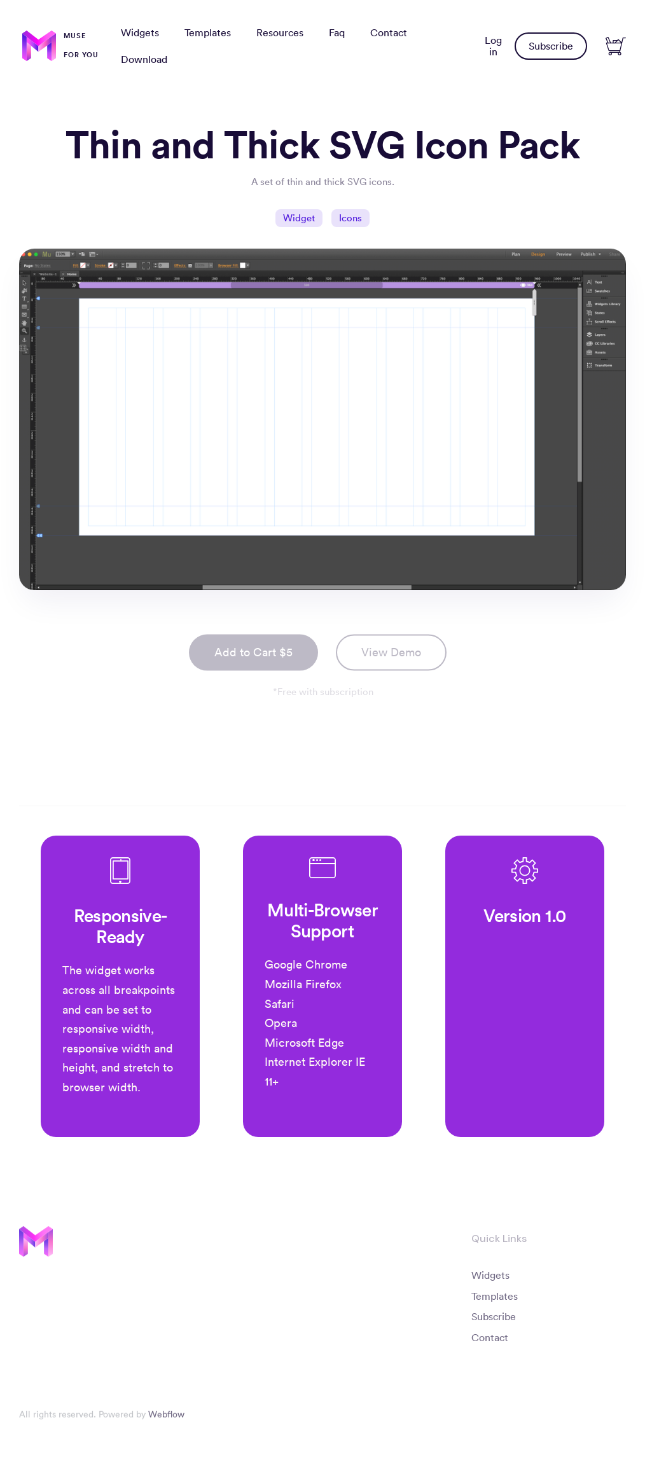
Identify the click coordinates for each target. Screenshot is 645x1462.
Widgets (140, 32)
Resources (279, 32)
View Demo (391, 656)
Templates (207, 32)
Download (144, 59)
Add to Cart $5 (253, 656)
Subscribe (551, 45)
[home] (60, 46)
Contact (388, 32)
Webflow (166, 1418)
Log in (493, 46)
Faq (337, 32)
